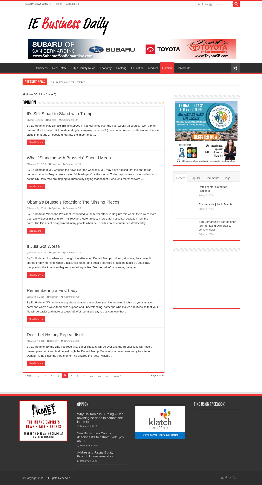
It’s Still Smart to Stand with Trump (59, 113)
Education (137, 68)
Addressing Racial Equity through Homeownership (95, 454)
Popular (195, 178)
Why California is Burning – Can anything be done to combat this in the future (100, 418)
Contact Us (72, 3)
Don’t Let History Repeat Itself (55, 334)
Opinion (167, 68)
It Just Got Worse (43, 246)
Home (58, 3)
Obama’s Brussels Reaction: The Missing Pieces (73, 202)
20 (99, 375)
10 (91, 375)
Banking (121, 68)
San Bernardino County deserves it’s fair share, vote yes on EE (100, 437)
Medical (153, 68)
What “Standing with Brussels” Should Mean (69, 157)
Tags (227, 178)
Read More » (36, 142)
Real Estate (59, 68)
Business (42, 68)
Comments (212, 178)
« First (28, 375)
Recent (180, 178)
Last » (117, 375)
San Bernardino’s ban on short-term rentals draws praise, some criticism (218, 225)
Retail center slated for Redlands (67, 81)
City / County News (83, 68)
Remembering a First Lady (52, 290)
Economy (106, 68)
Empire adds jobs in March (215, 204)
